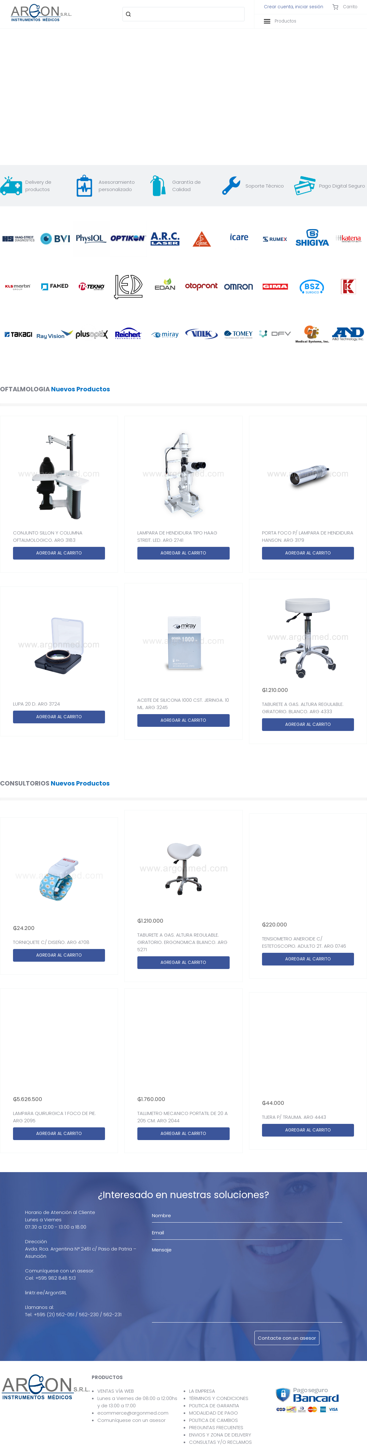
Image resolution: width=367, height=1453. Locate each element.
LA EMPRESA (202, 1391)
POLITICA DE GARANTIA (214, 1405)
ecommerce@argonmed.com (132, 1413)
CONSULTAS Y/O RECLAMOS (220, 1442)
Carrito (344, 7)
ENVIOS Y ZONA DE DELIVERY (220, 1434)
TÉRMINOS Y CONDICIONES (218, 1398)
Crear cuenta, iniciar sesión (293, 7)
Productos (280, 21)
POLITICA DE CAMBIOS (213, 1420)
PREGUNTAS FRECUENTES (216, 1427)
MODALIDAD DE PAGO (213, 1413)
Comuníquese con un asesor (131, 1420)
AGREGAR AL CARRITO (59, 553)
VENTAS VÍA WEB (115, 1391)
